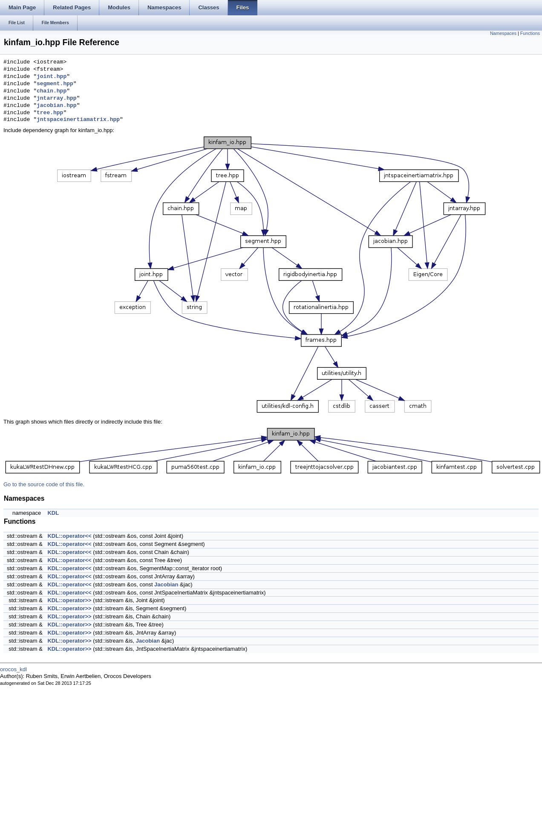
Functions (530, 33)
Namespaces (503, 33)
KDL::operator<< (69, 536)
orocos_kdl (13, 669)
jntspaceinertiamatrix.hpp (78, 120)
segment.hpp (55, 84)
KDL (53, 513)
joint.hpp (51, 77)
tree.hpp (50, 113)
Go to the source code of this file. (43, 484)
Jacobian (166, 584)
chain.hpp (51, 91)
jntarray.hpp (57, 98)
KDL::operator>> (69, 600)
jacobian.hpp (57, 106)
